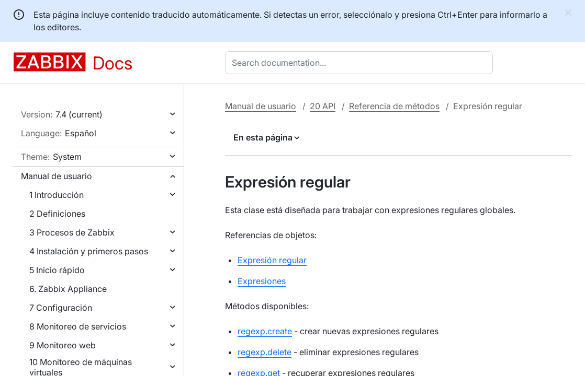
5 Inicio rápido (57, 270)
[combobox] (361, 63)
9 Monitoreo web (62, 345)
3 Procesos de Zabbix (72, 232)
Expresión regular (272, 260)
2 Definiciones (57, 213)
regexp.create (265, 331)
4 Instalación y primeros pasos (88, 251)
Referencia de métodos (394, 106)
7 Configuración (60, 307)
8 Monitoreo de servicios (77, 326)
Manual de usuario (56, 176)
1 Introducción (56, 195)
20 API (322, 106)
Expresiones (262, 281)
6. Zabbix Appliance (68, 289)
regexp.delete (264, 352)
